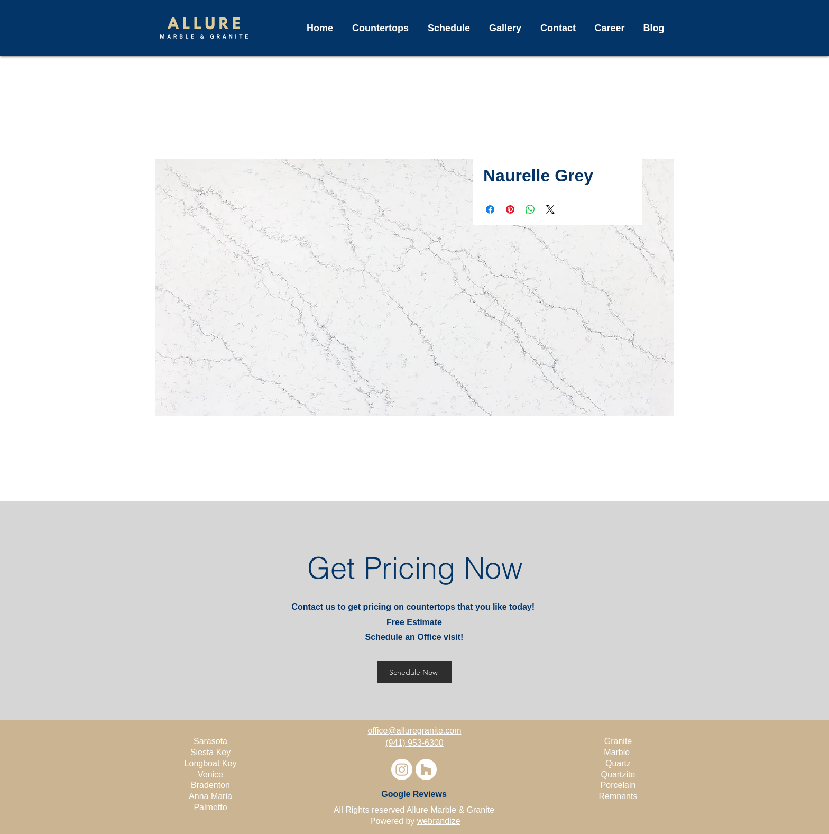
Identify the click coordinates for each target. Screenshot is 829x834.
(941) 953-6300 (414, 742)
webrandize (438, 821)
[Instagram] (401, 769)
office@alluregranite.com (415, 730)
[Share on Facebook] (490, 209)
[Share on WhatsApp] (530, 209)
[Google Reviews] (414, 794)
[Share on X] (550, 209)
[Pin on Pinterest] (510, 209)
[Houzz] (426, 769)
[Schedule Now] (414, 672)
